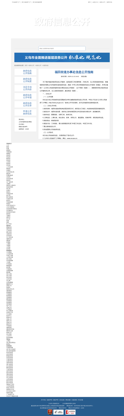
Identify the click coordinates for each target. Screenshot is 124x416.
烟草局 (8, 217)
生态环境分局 (10, 172)
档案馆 (8, 153)
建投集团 (9, 299)
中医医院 (9, 326)
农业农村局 (9, 178)
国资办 (8, 192)
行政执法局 (9, 198)
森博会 (8, 344)
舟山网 (8, 280)
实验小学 (9, 319)
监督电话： (24, 129)
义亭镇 (8, 247)
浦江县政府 (9, 364)
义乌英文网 (9, 257)
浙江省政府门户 (26, 2)
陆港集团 (9, 295)
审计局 (8, 188)
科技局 (8, 160)
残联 (7, 222)
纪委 (7, 148)
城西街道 (9, 239)
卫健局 (8, 183)
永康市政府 (9, 361)
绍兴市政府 (9, 376)
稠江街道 (9, 232)
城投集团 (9, 290)
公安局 (8, 162)
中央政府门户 (16, 2)
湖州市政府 (9, 374)
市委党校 (9, 152)
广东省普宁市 (10, 394)
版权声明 (49, 399)
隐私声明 (55, 399)
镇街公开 (38, 65)
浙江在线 (9, 259)
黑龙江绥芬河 (10, 387)
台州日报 (9, 279)
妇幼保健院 (9, 337)
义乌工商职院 (10, 207)
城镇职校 (9, 327)
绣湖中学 (9, 317)
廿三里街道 (9, 237)
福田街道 (45, 65)
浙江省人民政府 (10, 349)
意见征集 (62, 399)
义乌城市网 (9, 254)
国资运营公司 (10, 289)
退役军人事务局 (10, 185)
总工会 (8, 219)
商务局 (8, 180)
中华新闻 (9, 264)
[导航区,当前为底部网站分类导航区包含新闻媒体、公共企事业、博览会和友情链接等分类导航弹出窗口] (62, 270)
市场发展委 (9, 202)
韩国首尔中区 (10, 389)
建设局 (8, 173)
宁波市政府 (9, 369)
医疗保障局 (9, 197)
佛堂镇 (8, 240)
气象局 (8, 215)
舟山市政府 (9, 377)
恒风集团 (9, 302)
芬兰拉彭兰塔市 (10, 391)
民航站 (8, 203)
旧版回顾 (74, 399)
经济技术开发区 (10, 212)
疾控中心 (9, 316)
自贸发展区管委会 (11, 208)
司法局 (8, 165)
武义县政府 (9, 366)
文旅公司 (9, 307)
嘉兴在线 (9, 277)
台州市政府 (9, 379)
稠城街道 (9, 227)
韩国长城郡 (9, 392)
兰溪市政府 (9, 359)
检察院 (8, 150)
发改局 (8, 155)
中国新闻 (9, 269)
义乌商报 (9, 252)
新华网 (8, 267)
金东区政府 (9, 357)
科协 (7, 220)
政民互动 (109, 2)
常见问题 (80, 399)
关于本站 (43, 399)
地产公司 (9, 305)
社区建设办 (9, 210)
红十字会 (9, 224)
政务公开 (102, 2)
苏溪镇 (8, 242)
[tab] (25, 88)
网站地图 (68, 399)
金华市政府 (9, 354)
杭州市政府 (9, 352)
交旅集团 (9, 297)
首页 (89, 2)
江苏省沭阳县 (10, 386)
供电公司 (9, 285)
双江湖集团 (9, 310)
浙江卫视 (9, 274)
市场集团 (9, 294)
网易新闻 (9, 265)
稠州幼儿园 (9, 331)
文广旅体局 (9, 182)
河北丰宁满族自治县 (12, 396)
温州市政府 (9, 371)
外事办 (8, 190)
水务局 (8, 177)
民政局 (8, 163)
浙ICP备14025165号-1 (87, 405)
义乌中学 (9, 336)
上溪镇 (8, 244)
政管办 (8, 200)
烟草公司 (9, 321)
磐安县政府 (9, 367)
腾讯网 (8, 272)
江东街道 (9, 230)
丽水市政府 (9, 382)
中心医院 (9, 314)
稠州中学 (9, 324)
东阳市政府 (9, 362)
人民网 (8, 262)
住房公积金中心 (10, 205)
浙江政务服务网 (37, 2)
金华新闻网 (9, 260)
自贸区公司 (9, 312)
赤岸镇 (8, 249)
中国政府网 (9, 347)
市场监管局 (9, 193)
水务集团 (9, 300)
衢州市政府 (9, 381)
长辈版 (120, 6)
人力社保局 (9, 167)
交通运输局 (9, 175)
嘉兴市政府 (9, 372)
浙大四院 (9, 334)
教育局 (8, 158)
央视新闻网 (9, 270)
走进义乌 (95, 2)
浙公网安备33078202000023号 (48, 408)
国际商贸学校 (10, 329)
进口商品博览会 (10, 342)
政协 (7, 147)
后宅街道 (9, 235)
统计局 (8, 195)
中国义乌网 (9, 255)
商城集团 (9, 292)
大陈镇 (8, 245)
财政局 (8, 168)
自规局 (8, 170)
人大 (7, 145)
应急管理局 (9, 187)
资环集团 (9, 304)
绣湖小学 (9, 332)
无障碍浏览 (119, 10)
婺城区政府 (9, 356)
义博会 (8, 341)
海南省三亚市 (10, 384)
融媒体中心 (9, 284)
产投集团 (9, 309)
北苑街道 (9, 234)
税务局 (8, 214)
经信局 (8, 157)
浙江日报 (9, 275)
